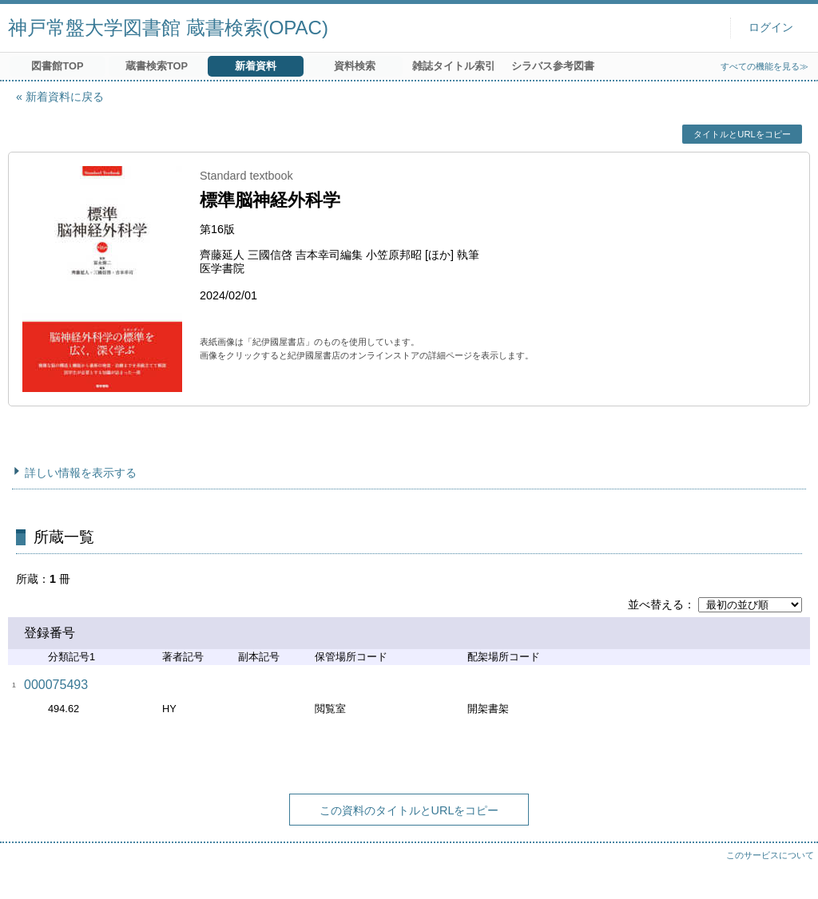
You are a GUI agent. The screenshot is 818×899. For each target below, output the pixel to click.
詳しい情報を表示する (81, 472)
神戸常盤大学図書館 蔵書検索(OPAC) (168, 27)
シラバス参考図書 (552, 66)
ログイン (771, 28)
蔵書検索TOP (156, 66)
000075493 (56, 684)
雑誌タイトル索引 (453, 66)
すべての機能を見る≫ (764, 66)
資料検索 (354, 66)
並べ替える (656, 604)
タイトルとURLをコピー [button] (741, 134)
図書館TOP (57, 66)
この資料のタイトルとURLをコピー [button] (409, 810)
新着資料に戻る (65, 96)
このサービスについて (770, 855)
